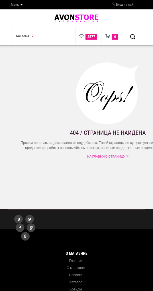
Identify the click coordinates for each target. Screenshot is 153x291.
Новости (75, 275)
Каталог (76, 282)
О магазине (76, 268)
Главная (75, 261)
